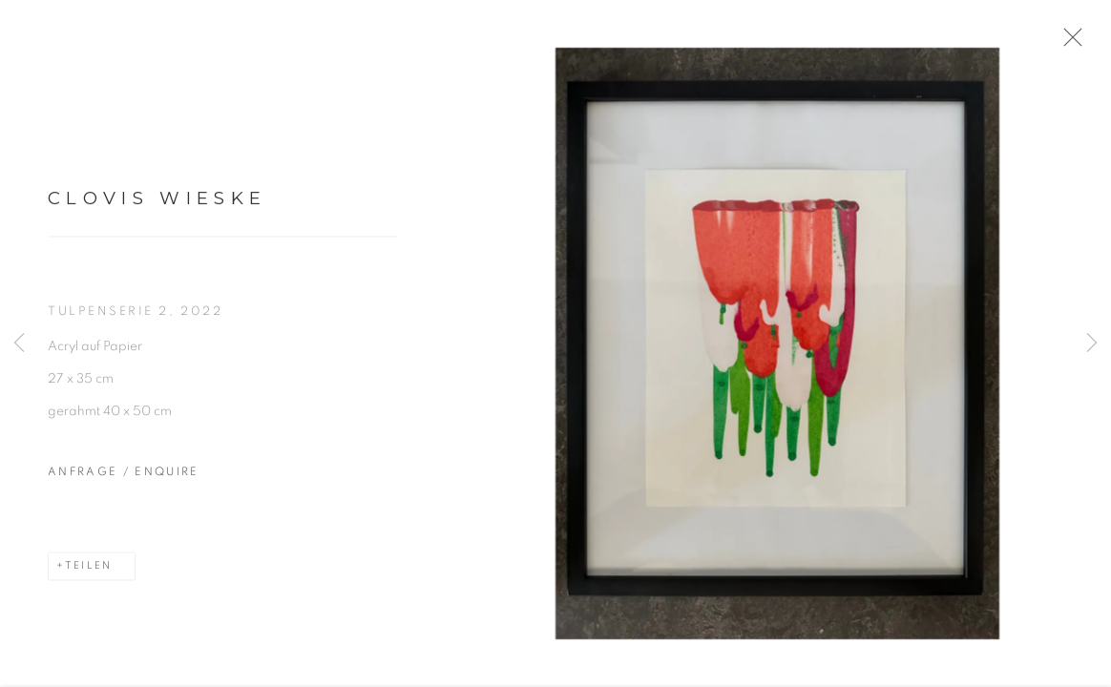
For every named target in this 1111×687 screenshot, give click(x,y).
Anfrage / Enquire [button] (123, 477)
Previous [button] (19, 343)
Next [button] (1092, 343)
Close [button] (1073, 43)
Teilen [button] (88, 571)
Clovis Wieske (157, 204)
